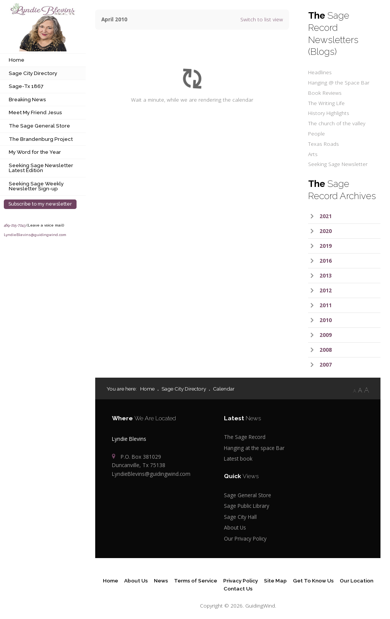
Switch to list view (261, 19)
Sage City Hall (240, 516)
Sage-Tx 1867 (26, 86)
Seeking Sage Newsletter (338, 164)
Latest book (238, 458)
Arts (313, 154)
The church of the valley (336, 123)
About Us (235, 527)
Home (16, 60)
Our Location (356, 581)
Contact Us (238, 588)
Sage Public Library (246, 505)
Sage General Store (247, 495)
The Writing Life (326, 103)
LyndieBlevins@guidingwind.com (35, 235)
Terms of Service (195, 581)
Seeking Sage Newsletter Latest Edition (41, 168)
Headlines (320, 72)
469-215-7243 (15, 225)
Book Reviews (325, 92)
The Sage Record (244, 436)
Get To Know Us (313, 581)
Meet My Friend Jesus (35, 112)
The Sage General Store (39, 126)
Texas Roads (323, 143)
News (161, 581)
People (316, 133)
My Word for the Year (35, 152)
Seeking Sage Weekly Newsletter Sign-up (36, 186)
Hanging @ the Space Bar (338, 82)
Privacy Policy (240, 581)
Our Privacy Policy (245, 538)
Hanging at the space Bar (254, 447)
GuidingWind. (260, 605)
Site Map (275, 581)
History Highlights (328, 112)
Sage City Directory (33, 73)
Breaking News (27, 99)
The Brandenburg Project (41, 139)
